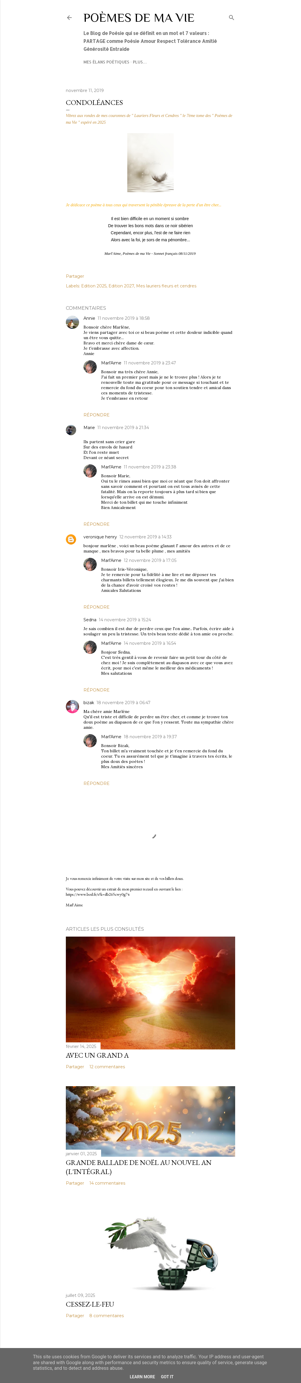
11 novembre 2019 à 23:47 (150, 363)
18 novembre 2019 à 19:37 (150, 736)
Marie (89, 427)
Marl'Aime (111, 363)
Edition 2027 (121, 286)
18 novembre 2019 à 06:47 (123, 702)
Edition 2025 (93, 286)
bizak (88, 702)
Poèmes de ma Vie (139, 17)
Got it (167, 1376)
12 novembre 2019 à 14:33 (145, 537)
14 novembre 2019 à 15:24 (125, 619)
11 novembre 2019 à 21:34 (123, 427)
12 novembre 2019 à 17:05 (150, 560)
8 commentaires (106, 1315)
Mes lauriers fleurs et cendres (166, 286)
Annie (89, 318)
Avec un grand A (97, 1055)
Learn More (142, 1376)
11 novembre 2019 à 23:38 (150, 467)
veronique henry (100, 537)
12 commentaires (107, 1066)
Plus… (140, 61)
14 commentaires (107, 1183)
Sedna (89, 619)
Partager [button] (75, 276)
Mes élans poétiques (106, 61)
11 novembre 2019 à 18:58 (124, 318)
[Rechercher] (231, 16)
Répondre (96, 415)
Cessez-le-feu (90, 1304)
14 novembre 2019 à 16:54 (150, 643)
